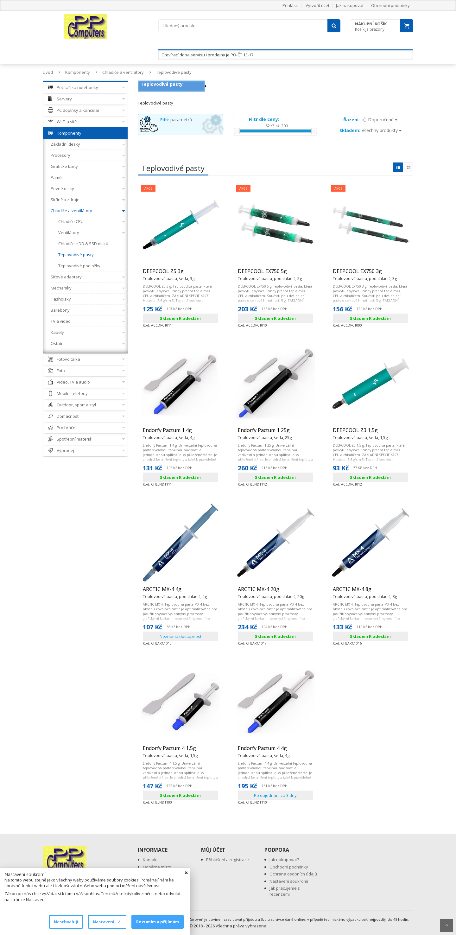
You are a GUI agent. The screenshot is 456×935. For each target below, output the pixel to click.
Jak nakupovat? (284, 859)
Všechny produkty (370, 130)
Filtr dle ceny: (264, 119)
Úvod (48, 72)
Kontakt (150, 859)
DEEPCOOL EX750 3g (365, 274)
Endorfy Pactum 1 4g (168, 433)
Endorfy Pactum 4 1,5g (170, 751)
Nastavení (106, 922)
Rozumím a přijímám (157, 922)
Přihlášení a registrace (227, 859)
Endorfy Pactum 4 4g (263, 751)
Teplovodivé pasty (174, 72)
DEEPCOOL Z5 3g (168, 274)
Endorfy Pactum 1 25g (265, 433)
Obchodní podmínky (390, 5)
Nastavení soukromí (288, 881)
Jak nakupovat (350, 5)
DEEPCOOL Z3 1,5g (360, 433)
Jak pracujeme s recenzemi (284, 891)
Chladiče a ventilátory (123, 72)
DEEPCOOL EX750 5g (270, 274)
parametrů (176, 120)
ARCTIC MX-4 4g (175, 592)
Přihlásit (290, 5)
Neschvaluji (66, 922)
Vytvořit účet (317, 5)
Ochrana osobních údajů (293, 874)
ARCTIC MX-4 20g (271, 592)
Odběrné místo (157, 867)
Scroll (446, 925)
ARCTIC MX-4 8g (365, 592)
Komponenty (77, 72)
